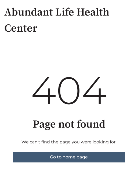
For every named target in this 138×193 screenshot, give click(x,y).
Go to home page (69, 156)
